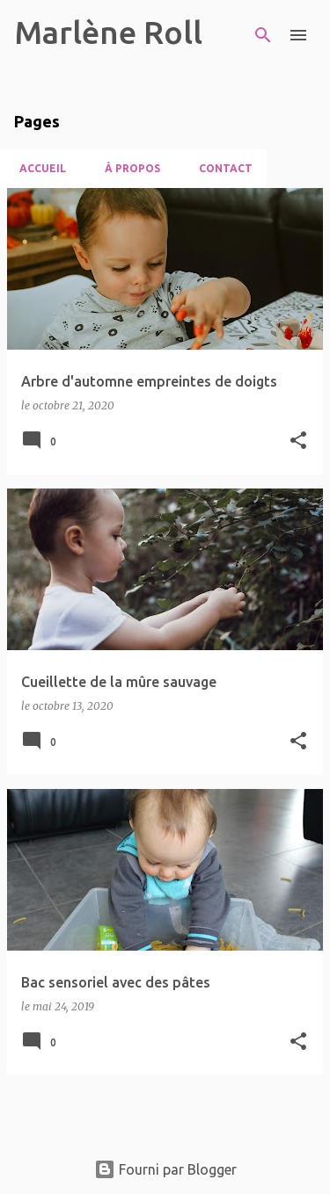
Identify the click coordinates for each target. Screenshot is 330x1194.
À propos (127, 168)
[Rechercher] (263, 35)
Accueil (37, 168)
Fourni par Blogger (165, 1169)
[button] (298, 441)
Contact (220, 168)
